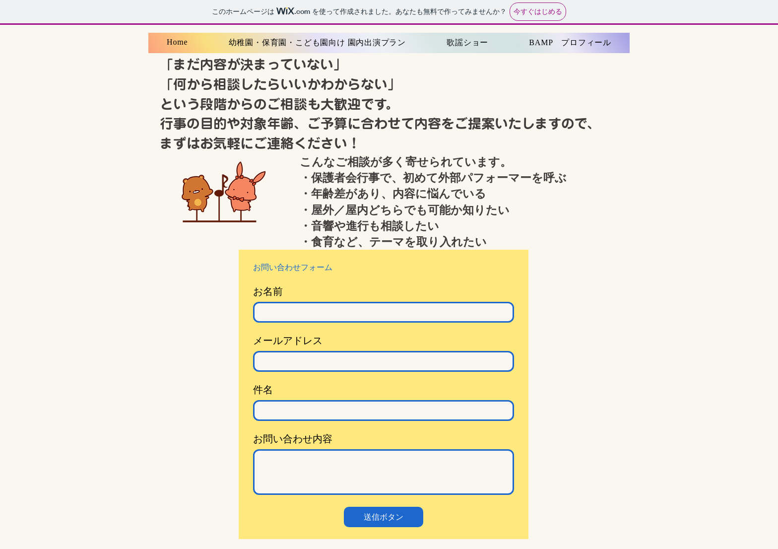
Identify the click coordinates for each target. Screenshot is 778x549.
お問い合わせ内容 (292, 439)
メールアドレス (288, 340)
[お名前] (381, 312)
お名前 (268, 291)
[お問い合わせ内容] (384, 472)
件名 (263, 390)
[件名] (381, 410)
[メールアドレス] (381, 361)
